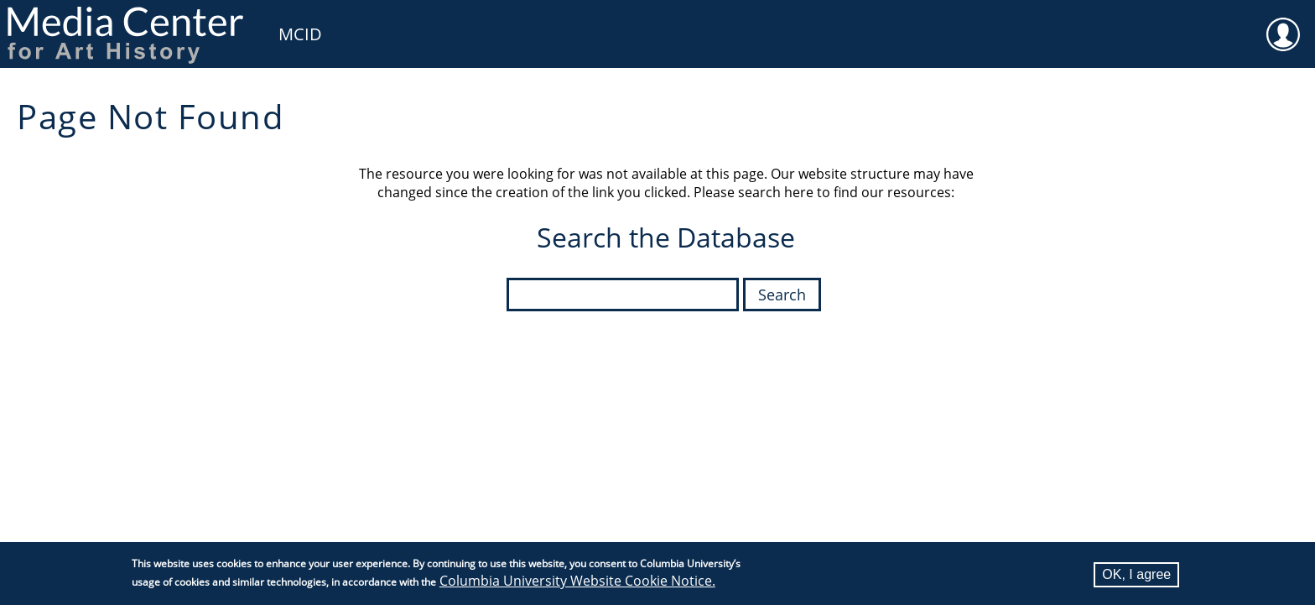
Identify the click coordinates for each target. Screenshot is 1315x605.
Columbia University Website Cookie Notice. (577, 582)
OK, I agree (1136, 576)
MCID (300, 34)
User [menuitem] (1283, 23)
